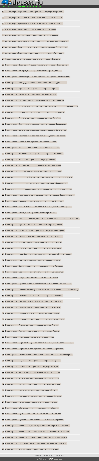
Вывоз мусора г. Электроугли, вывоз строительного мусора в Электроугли (36, 437)
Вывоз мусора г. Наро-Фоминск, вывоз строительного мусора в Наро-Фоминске (38, 254)
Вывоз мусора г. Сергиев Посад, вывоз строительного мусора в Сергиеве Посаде (39, 343)
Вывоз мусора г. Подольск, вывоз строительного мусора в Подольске (34, 296)
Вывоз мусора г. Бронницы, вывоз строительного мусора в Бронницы (33, 23)
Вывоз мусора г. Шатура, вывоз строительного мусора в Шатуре (32, 408)
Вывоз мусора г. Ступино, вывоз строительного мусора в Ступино (32, 361)
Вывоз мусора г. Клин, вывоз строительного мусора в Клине (30, 159)
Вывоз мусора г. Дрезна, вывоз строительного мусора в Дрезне (31, 89)
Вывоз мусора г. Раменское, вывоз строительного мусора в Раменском (34, 319)
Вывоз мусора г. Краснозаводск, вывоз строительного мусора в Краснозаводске (38, 189)
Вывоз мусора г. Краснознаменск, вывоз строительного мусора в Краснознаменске (39, 195)
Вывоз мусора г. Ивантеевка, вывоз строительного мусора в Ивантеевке (35, 136)
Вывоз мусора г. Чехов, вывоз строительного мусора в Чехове (31, 402)
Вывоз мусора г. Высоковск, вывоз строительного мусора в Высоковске (34, 53)
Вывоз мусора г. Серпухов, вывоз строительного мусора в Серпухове (34, 349)
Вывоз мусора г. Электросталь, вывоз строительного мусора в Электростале (37, 432)
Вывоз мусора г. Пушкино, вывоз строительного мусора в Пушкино (33, 307)
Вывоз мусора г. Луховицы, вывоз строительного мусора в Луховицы (34, 225)
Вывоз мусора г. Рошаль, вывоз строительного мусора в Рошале (32, 331)
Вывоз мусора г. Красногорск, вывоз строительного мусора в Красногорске (36, 183)
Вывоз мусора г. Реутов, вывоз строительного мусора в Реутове (32, 325)
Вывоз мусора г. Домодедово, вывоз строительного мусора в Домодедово (36, 83)
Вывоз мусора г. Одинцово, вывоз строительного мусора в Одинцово (34, 266)
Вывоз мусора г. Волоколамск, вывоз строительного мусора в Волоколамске (36, 41)
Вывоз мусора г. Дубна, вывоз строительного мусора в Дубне (30, 94)
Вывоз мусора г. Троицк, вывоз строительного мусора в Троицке (32, 378)
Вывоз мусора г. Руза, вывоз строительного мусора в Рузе (29, 337)
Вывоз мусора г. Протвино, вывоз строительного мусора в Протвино (33, 301)
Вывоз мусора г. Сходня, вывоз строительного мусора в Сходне (31, 366)
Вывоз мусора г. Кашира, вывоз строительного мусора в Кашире (32, 148)
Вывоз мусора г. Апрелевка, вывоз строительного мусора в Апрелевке (33, 12)
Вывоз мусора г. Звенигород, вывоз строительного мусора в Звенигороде (35, 124)
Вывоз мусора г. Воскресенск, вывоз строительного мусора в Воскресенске (35, 47)
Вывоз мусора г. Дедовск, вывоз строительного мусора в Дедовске (32, 59)
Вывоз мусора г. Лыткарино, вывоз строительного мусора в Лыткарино (34, 230)
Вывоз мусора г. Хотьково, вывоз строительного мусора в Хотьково (33, 396)
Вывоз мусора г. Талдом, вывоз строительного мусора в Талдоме (32, 372)
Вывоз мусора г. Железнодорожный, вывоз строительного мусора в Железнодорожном (41, 106)
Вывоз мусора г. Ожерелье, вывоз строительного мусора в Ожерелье (34, 272)
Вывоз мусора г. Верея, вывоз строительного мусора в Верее (30, 29)
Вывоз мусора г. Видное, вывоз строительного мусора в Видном (31, 35)
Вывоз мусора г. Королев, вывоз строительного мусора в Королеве (33, 171)
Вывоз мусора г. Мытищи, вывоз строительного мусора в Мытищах (33, 248)
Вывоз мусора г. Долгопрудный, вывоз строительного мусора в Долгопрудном (37, 77)
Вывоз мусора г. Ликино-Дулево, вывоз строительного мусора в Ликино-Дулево (38, 207)
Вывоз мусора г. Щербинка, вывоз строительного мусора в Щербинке (34, 420)
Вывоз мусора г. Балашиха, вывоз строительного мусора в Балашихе (33, 18)
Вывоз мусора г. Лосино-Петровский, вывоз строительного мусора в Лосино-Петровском (42, 219)
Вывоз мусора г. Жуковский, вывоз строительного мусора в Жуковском (34, 112)
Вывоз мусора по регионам (49, 455)
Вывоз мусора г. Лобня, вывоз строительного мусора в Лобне (30, 213)
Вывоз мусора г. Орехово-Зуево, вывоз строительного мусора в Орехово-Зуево (38, 284)
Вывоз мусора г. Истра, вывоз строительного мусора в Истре (30, 142)
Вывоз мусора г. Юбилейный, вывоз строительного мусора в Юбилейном (35, 443)
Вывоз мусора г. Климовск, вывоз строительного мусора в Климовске (34, 154)
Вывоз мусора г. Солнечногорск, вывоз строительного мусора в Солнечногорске (38, 355)
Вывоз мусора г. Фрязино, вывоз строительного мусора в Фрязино (32, 384)
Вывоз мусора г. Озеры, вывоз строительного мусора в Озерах (31, 278)
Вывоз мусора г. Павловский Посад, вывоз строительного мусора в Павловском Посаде (42, 290)
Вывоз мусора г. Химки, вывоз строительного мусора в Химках (31, 390)
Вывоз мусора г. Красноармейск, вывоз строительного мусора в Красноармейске (39, 177)
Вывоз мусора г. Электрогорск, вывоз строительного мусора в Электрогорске (37, 426)
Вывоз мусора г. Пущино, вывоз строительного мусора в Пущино (32, 313)
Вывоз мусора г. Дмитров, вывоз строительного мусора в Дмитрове (33, 71)
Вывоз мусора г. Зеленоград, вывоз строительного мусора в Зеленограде (36, 130)
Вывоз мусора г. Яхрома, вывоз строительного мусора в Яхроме (32, 449)
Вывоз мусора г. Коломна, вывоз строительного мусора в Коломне (33, 165)
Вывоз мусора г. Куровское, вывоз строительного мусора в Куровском (34, 201)
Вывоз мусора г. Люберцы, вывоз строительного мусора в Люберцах (33, 236)
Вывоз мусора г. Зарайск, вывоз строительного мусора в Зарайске (33, 118)
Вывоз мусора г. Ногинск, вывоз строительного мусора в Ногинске (32, 260)
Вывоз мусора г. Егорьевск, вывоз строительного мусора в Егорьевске (34, 100)
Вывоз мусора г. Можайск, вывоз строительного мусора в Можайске (33, 242)
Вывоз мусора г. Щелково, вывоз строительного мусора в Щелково (33, 414)
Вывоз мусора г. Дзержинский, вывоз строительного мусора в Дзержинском (36, 65)
